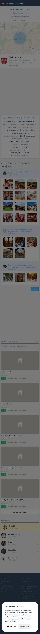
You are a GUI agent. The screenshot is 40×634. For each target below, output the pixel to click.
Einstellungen (12, 626)
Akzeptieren (24, 626)
